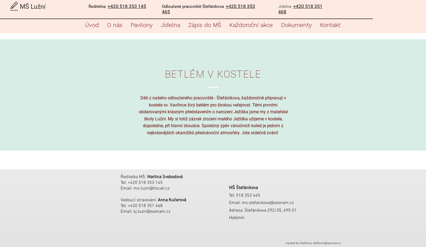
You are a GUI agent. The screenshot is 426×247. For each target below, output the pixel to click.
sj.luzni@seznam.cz (151, 211)
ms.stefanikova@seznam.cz (268, 203)
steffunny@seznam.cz (327, 243)
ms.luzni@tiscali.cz (151, 188)
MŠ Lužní (33, 6)
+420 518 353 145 (127, 6)
